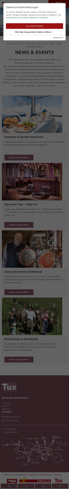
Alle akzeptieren (34, 26)
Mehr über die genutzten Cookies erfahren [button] (34, 32)
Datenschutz (58, 37)
